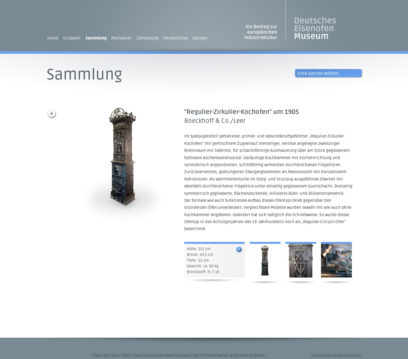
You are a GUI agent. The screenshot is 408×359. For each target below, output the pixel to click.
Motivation (121, 38)
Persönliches (175, 38)
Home (52, 38)
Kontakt (200, 38)
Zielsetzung (147, 38)
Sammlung (95, 38)
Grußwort (72, 38)
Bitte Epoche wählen (318, 73)
